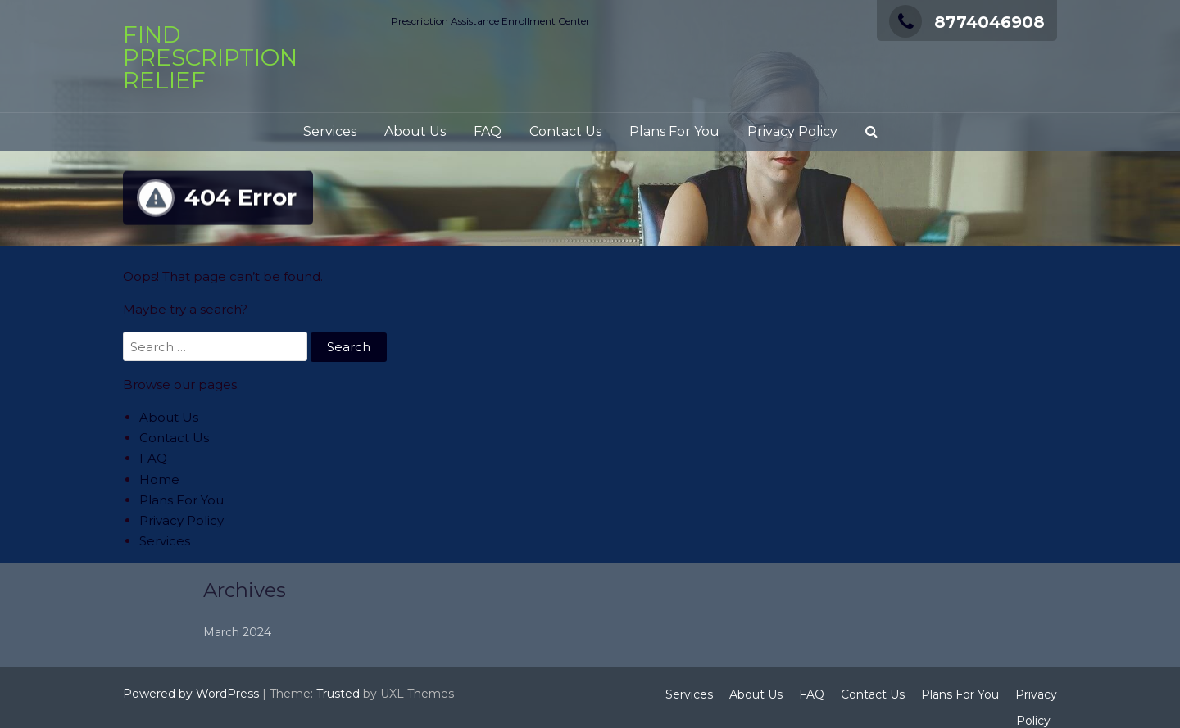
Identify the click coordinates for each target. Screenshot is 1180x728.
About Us (415, 131)
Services (329, 131)
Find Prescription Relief (210, 57)
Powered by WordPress (191, 693)
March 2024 (320, 632)
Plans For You (674, 131)
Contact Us (565, 131)
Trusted (338, 693)
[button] (871, 132)
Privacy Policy (792, 131)
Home (159, 479)
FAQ (488, 131)
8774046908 (967, 22)
